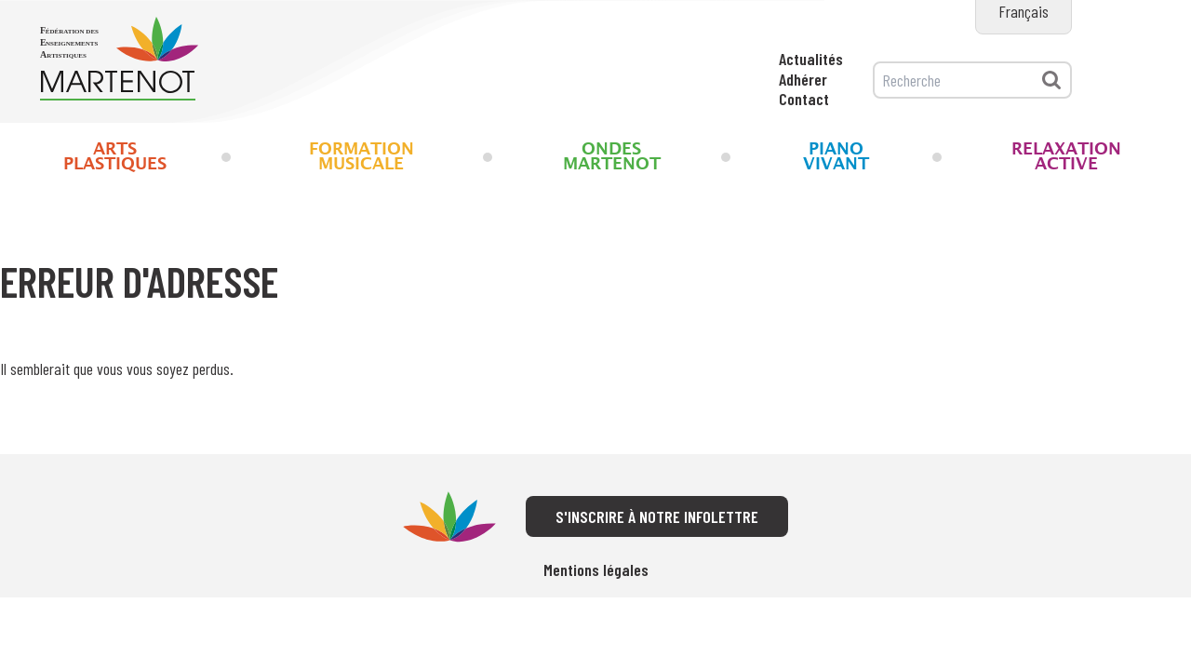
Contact (804, 98)
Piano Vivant (836, 157)
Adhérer (803, 79)
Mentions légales (596, 570)
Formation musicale (361, 157)
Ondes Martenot (612, 157)
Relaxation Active (1066, 157)
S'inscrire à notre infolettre (656, 516)
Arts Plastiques (115, 157)
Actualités (811, 58)
